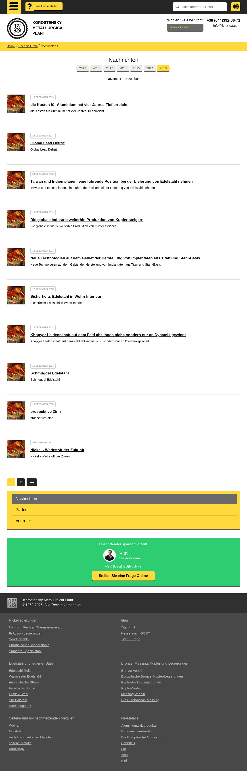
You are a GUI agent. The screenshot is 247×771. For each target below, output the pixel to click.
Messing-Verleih (133, 694)
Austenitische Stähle (24, 682)
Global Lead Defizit (47, 143)
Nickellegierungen (23, 620)
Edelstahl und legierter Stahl (31, 663)
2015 (136, 68)
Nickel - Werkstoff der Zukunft (57, 450)
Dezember (131, 79)
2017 (109, 68)
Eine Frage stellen (44, 9)
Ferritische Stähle (22, 688)
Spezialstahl (18, 700)
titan (124, 620)
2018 (96, 68)
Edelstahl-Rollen (21, 670)
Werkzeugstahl (20, 706)
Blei (124, 761)
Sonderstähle (19, 639)
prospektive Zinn (45, 411)
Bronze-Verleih (132, 670)
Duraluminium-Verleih (137, 731)
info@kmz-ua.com (226, 25)
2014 (149, 68)
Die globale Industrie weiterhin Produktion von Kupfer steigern (86, 220)
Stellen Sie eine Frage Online (123, 576)
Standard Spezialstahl (25, 651)
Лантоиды (16, 749)
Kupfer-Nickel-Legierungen (141, 682)
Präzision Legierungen (25, 633)
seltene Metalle (20, 743)
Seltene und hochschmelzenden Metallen (41, 718)
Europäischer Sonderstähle (29, 645)
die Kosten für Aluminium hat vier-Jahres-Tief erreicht (79, 105)
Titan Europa (130, 639)
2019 (82, 68)
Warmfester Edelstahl (25, 676)
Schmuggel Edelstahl (49, 373)
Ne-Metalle (129, 718)
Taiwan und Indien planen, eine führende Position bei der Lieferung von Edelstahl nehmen (111, 181)
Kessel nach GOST (135, 633)
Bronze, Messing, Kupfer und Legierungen (154, 663)
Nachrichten (26, 498)
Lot (123, 749)
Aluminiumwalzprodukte (139, 725)
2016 (122, 68)
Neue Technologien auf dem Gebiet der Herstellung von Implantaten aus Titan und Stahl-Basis (115, 258)
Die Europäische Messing (140, 700)
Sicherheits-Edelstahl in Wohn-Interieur (65, 296)
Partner (22, 509)
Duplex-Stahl (18, 694)
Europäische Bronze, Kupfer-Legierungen (152, 676)
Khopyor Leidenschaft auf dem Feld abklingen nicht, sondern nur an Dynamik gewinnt (108, 335)
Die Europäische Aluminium (141, 737)
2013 (163, 68)
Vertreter (23, 521)
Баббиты (128, 743)
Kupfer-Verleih (131, 688)
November (114, 79)
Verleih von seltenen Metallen (31, 737)
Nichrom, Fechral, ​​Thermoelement (34, 627)
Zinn (124, 755)
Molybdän (16, 731)
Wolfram (15, 725)
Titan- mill (128, 627)
